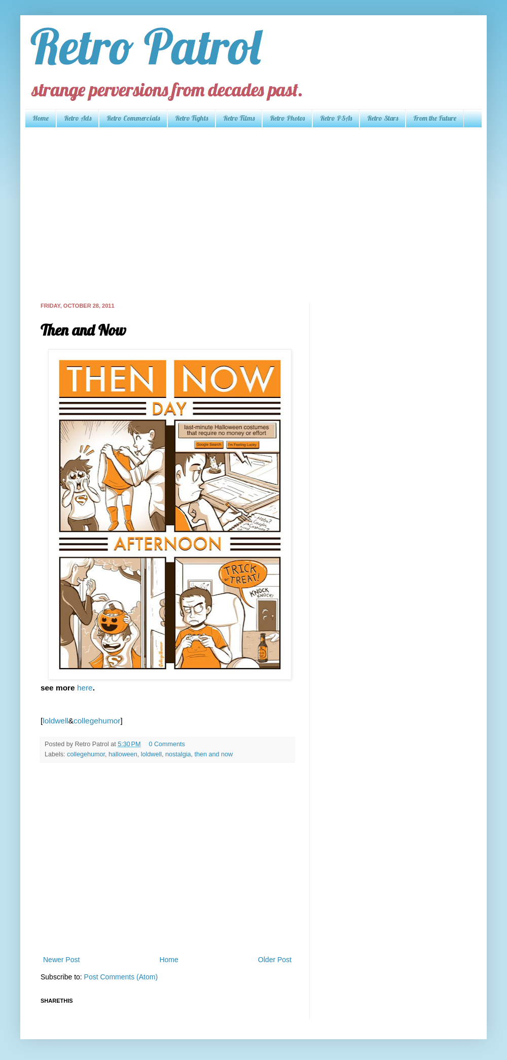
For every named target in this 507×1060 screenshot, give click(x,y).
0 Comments (167, 744)
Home (40, 118)
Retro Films (239, 118)
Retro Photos (287, 118)
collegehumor (97, 720)
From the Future (434, 118)
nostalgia (178, 754)
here (85, 687)
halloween (122, 754)
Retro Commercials (133, 118)
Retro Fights (191, 118)
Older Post (275, 960)
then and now (213, 754)
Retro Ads (77, 118)
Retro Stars (382, 118)
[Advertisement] (215, 214)
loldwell (55, 720)
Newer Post (61, 960)
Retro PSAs (336, 118)
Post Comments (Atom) (121, 977)
